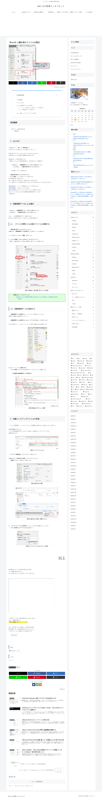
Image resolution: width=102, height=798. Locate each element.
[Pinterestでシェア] (51, 82)
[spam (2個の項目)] (73, 363)
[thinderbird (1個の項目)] (90, 368)
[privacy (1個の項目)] (77, 389)
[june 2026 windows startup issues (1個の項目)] (79, 373)
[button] (60, 82)
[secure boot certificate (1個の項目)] (87, 370)
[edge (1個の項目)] (77, 387)
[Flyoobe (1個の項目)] (78, 378)
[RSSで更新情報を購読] (40, 684)
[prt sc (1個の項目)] (91, 385)
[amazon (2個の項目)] (90, 363)
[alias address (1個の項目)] (74, 401)
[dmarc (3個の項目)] (79, 359)
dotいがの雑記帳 (74, 59)
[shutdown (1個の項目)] (73, 375)
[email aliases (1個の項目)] (75, 370)
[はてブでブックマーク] (32, 82)
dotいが (81, 178)
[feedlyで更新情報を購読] (37, 684)
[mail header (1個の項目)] (83, 382)
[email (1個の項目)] (83, 387)
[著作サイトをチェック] (33, 684)
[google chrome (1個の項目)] (87, 397)
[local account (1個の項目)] (74, 380)
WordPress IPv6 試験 (76, 62)
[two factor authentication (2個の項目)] (77, 366)
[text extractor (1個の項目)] (74, 368)
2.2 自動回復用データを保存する (27, 109)
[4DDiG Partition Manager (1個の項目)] (88, 378)
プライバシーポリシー (76, 69)
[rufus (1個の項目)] (72, 378)
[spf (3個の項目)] (91, 359)
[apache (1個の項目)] (75, 397)
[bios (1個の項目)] (91, 373)
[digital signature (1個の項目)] (75, 394)
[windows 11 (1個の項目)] (85, 375)
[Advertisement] (51, 26)
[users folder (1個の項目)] (82, 380)
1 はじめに (21, 102)
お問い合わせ (14, 635)
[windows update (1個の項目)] (75, 404)
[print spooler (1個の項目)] (80, 406)
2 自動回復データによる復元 (25, 105)
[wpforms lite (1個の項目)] (74, 382)
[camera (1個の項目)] (79, 375)
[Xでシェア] (13, 82)
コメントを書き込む (37, 781)
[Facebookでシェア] (22, 82)
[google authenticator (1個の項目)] (88, 404)
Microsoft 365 (12, 667)
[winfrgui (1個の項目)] (82, 389)
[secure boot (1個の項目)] (90, 380)
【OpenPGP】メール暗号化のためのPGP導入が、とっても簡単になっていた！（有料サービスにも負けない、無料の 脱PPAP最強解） (82, 194)
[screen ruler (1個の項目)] (89, 366)
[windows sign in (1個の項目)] (89, 406)
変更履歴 (20, 99)
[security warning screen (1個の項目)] (77, 399)
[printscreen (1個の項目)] (84, 385)
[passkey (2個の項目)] (73, 361)
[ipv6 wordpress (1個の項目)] (90, 389)
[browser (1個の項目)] (89, 399)
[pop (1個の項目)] (72, 387)
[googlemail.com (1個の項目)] (83, 401)
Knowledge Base (75, 52)
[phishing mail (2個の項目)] (81, 363)
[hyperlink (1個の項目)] (91, 401)
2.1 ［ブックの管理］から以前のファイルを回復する (31, 107)
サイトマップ (74, 66)
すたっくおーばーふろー (76, 56)
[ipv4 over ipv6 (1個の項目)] (76, 392)
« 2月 (71, 124)
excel (18, 667)
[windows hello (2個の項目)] (81, 361)
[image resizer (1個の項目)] (83, 368)
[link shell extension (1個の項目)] (75, 385)
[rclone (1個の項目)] (84, 394)
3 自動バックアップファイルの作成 (27, 113)
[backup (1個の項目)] (90, 382)
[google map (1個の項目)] (90, 387)
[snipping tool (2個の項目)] (90, 361)
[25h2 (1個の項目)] (92, 375)
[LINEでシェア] (41, 82)
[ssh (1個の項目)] (72, 389)
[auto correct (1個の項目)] (88, 392)
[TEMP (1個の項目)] (90, 394)
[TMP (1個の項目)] (73, 406)
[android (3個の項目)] (85, 359)
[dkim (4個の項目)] (73, 359)
